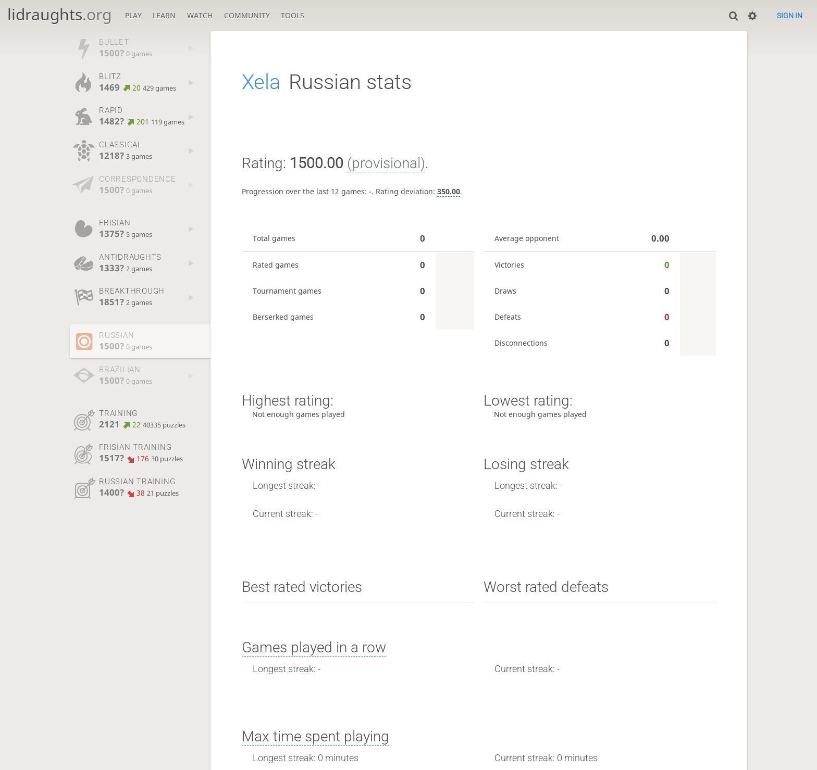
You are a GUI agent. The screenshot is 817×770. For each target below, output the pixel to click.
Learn (164, 15)
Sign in (789, 15)
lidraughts (59, 14)
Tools (292, 15)
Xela (261, 82)
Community (247, 15)
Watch (200, 15)
